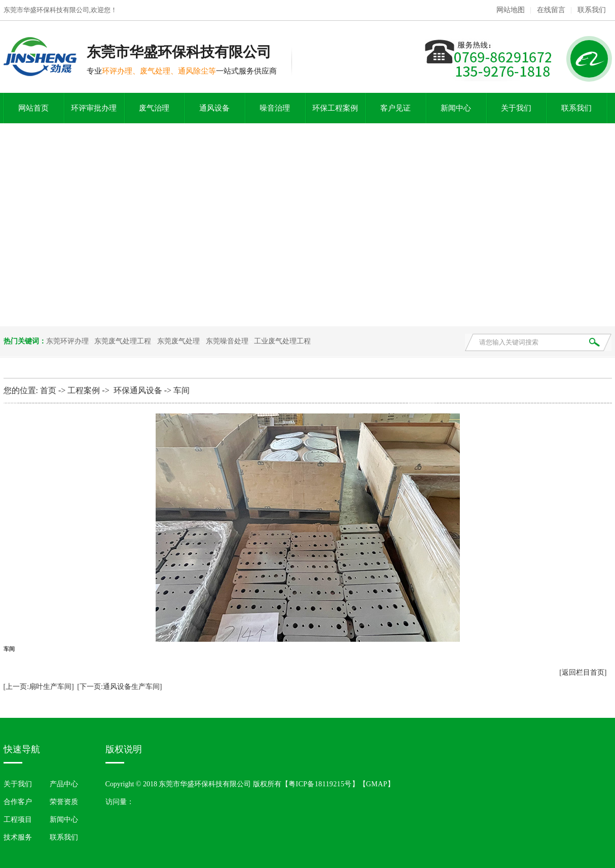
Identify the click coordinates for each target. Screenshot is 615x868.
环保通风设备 (138, 390)
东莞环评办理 (67, 341)
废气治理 (154, 108)
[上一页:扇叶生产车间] (39, 686)
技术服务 (18, 837)
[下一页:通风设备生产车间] (119, 686)
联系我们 (591, 10)
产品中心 (64, 784)
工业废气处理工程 (282, 341)
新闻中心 (456, 108)
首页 (48, 390)
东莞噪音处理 (227, 341)
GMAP (376, 784)
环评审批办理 (94, 108)
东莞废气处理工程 (122, 341)
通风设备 (214, 108)
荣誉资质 (64, 802)
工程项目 (18, 819)
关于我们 (516, 108)
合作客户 (18, 802)
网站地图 (510, 10)
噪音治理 (275, 108)
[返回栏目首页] (582, 672)
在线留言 (551, 10)
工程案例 (83, 390)
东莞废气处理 (178, 341)
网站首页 (33, 108)
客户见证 (395, 108)
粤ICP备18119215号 (320, 784)
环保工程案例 (335, 108)
